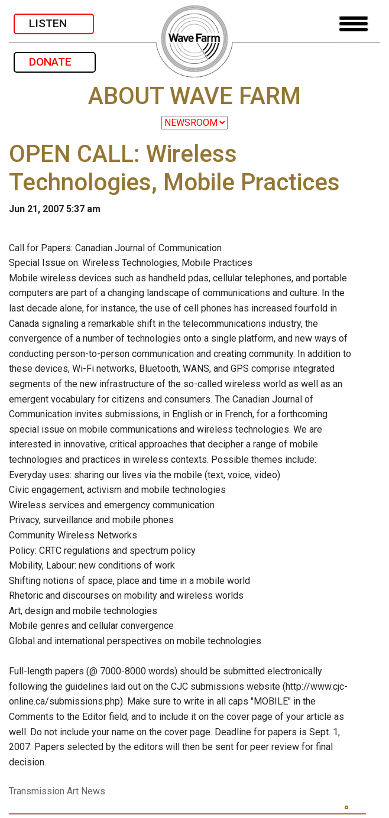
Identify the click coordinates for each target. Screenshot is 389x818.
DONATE (54, 62)
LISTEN (54, 23)
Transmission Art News (57, 791)
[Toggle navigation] (353, 24)
